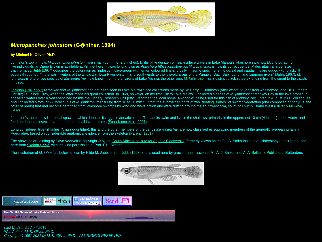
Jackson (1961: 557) (27, 90)
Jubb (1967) (42, 70)
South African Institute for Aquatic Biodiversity (148, 141)
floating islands (214, 102)
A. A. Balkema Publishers (263, 152)
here (99, 66)
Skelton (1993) (38, 145)
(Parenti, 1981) (141, 133)
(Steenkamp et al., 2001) (127, 122)
